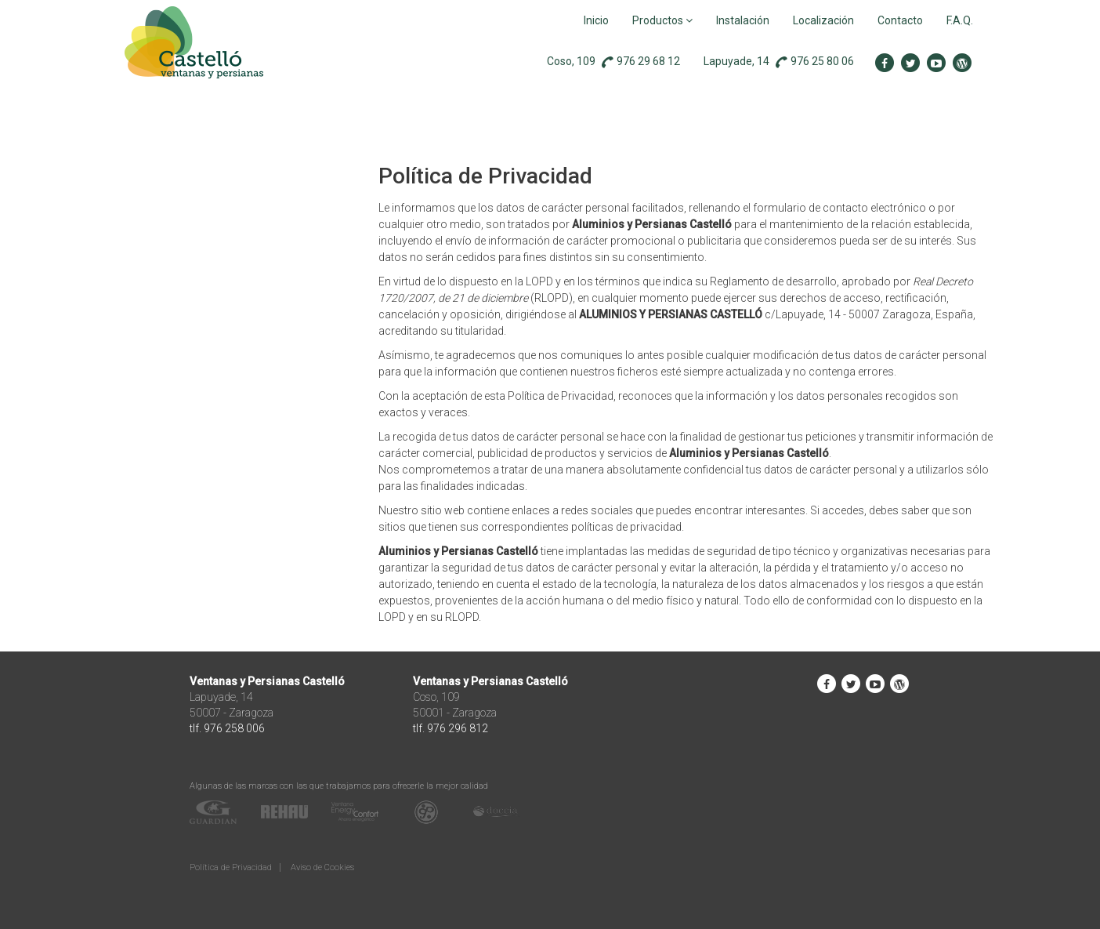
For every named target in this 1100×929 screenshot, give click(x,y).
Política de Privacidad (231, 867)
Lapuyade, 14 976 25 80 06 (779, 61)
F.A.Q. (959, 20)
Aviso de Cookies (322, 867)
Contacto (900, 20)
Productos (662, 20)
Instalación (742, 20)
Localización (823, 20)
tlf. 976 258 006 (227, 728)
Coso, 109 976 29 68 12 (613, 61)
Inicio (596, 20)
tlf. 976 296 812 (450, 728)
